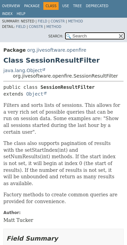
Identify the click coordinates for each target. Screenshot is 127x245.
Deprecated (97, 6)
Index (7, 14)
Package (32, 6)
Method (75, 21)
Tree (77, 6)
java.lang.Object (22, 70)
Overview (11, 6)
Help (21, 14)
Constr (57, 21)
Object (34, 94)
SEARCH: (55, 36)
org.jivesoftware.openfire (56, 50)
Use (65, 6)
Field (42, 21)
